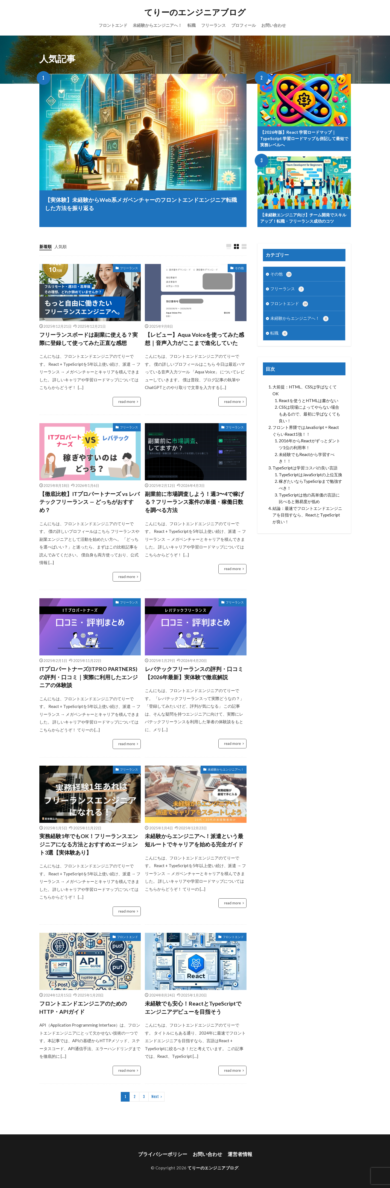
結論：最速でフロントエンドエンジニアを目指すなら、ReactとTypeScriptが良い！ (307, 515)
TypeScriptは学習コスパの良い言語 (305, 467)
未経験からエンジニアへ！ (157, 25)
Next (155, 1096)
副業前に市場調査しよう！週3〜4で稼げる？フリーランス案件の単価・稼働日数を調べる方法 (194, 501)
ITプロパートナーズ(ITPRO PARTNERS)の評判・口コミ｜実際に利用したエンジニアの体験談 (88, 677)
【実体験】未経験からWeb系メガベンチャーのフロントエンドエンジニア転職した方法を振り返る (141, 203)
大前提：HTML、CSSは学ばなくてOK (304, 390)
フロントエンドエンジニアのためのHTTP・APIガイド (83, 1007)
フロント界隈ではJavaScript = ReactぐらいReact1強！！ (305, 431)
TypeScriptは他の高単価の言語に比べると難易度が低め (309, 498)
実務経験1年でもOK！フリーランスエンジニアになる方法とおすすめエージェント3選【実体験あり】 (88, 844)
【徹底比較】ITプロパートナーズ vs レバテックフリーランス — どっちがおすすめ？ (89, 501)
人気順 (60, 246)
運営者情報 (240, 1154)
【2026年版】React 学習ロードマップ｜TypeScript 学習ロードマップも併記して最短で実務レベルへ (304, 138)
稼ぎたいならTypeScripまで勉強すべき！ (310, 484)
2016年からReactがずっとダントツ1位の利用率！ (309, 444)
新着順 (45, 246)
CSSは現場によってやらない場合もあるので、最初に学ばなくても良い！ (309, 414)
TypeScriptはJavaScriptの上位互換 (310, 474)
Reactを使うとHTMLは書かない (308, 400)
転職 (191, 25)
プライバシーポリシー (162, 1154)
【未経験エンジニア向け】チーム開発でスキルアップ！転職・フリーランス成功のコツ (303, 217)
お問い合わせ (273, 25)
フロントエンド (113, 25)
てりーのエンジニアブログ (195, 12)
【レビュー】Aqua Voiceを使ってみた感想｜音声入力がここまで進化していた (194, 338)
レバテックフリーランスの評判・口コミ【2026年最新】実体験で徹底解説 (194, 673)
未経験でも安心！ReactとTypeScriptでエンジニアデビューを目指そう (193, 1007)
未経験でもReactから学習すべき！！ (307, 458)
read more (126, 401)
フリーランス (213, 25)
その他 (239, 268)
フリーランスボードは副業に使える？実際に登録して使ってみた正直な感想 (88, 338)
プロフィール (243, 25)
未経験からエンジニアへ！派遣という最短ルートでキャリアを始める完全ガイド (194, 840)
